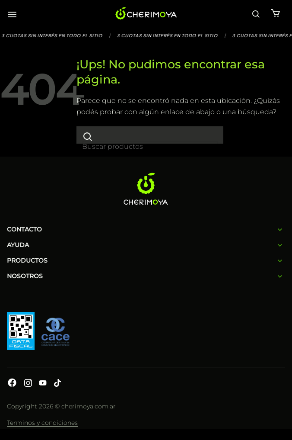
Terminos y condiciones (42, 423)
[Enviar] (87, 136)
